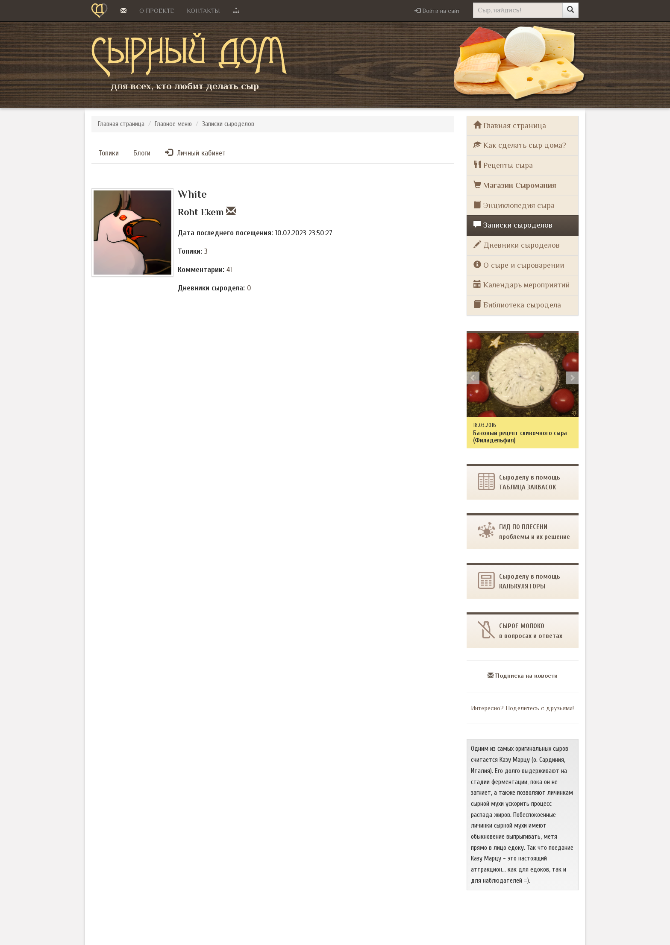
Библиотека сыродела (517, 304)
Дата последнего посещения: (225, 232)
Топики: (190, 251)
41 (229, 269)
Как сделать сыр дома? (519, 144)
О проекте (156, 10)
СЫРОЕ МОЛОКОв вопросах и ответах (520, 630)
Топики (108, 153)
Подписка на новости (523, 675)
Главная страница (121, 124)
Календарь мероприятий (521, 284)
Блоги (141, 153)
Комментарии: (201, 269)
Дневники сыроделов (516, 244)
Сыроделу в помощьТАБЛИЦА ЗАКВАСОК (519, 482)
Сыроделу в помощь (519, 581)
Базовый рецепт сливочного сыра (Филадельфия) (520, 436)
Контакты (203, 10)
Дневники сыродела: (211, 288)
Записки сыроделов (228, 124)
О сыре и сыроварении (518, 264)
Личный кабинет (195, 153)
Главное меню (173, 124)
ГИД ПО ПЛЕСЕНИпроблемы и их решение (524, 531)
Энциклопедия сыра (514, 205)
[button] (437, 10)
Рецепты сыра (503, 165)
